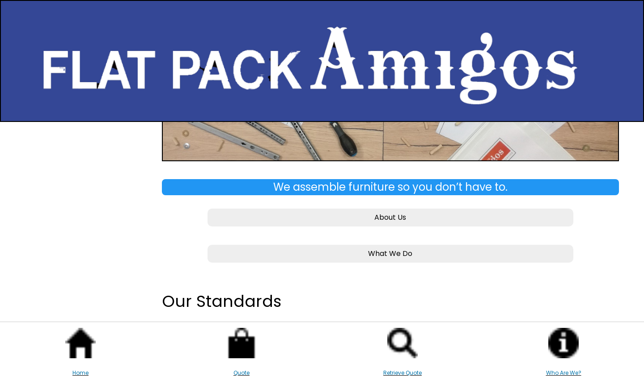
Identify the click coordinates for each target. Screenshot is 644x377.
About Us (390, 217)
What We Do (390, 253)
